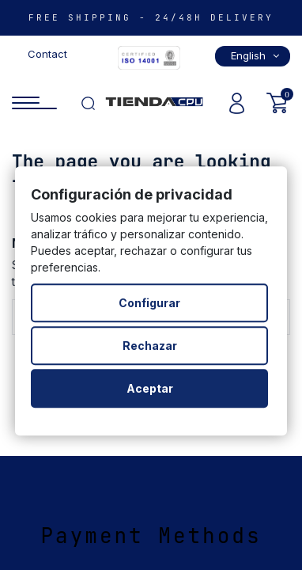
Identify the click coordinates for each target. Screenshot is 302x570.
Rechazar (150, 345)
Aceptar (149, 388)
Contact (47, 54)
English (256, 55)
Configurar (149, 303)
